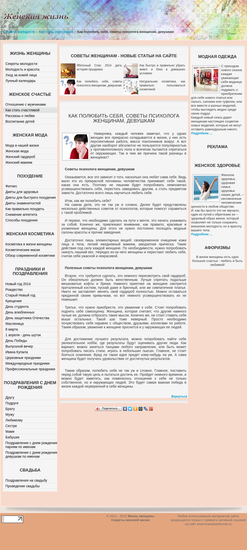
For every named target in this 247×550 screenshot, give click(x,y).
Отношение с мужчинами (25, 104)
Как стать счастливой (56, 32)
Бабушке (12, 437)
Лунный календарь (20, 81)
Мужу (9, 414)
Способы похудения (21, 220)
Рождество (14, 290)
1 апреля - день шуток (23, 335)
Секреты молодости (19, 32)
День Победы (16, 341)
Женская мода (17, 151)
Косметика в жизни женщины (28, 244)
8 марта (11, 329)
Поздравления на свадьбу (26, 480)
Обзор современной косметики (30, 255)
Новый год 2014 (18, 284)
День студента (17, 307)
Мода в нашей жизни (22, 145)
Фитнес (11, 186)
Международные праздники (27, 363)
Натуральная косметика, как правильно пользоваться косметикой (162, 85)
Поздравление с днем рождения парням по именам (31, 445)
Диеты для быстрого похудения (30, 197)
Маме (10, 431)
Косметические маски (22, 250)
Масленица (14, 324)
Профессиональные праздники (30, 369)
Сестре (11, 426)
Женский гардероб (20, 157)
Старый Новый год (20, 295)
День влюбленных (20, 312)
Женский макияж (18, 162)
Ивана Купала (16, 352)
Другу (9, 397)
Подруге (11, 403)
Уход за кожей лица (21, 75)
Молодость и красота (22, 69)
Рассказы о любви (20, 116)
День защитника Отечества (27, 318)
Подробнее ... (201, 133)
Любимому (14, 420)
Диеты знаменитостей (23, 203)
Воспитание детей (20, 121)
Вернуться (179, 396)
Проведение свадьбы (22, 486)
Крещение (13, 301)
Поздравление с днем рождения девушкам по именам (31, 454)
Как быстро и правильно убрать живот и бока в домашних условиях (162, 69)
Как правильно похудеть (24, 209)
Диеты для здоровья (21, 192)
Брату (10, 409)
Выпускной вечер (19, 346)
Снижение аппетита (21, 214)
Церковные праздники (23, 358)
